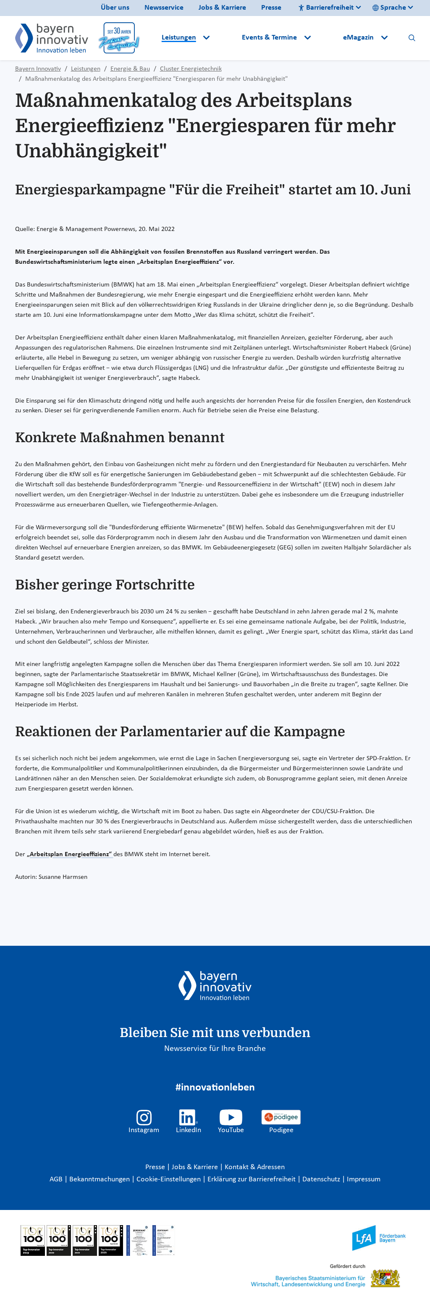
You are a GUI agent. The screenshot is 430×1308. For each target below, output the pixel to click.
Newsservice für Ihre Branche (215, 1049)
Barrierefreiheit (326, 8)
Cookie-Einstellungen (168, 1179)
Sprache (389, 8)
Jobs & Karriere (222, 8)
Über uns (115, 8)
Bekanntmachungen (100, 1179)
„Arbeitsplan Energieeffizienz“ (70, 854)
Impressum (363, 1179)
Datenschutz (322, 1179)
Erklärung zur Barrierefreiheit (252, 1179)
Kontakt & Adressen (255, 1167)
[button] (227, 37)
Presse (271, 8)
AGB (57, 1179)
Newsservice (164, 8)
